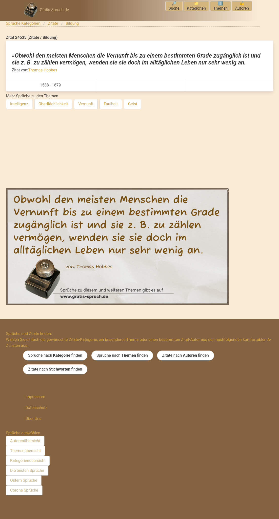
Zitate (53, 23)
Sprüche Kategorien (23, 23)
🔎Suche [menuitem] (174, 6)
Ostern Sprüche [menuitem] (23, 480)
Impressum (35, 396)
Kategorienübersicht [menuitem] (27, 460)
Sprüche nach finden (55, 355)
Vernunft (85, 104)
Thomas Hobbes (42, 70)
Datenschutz (36, 407)
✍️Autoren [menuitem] (242, 6)
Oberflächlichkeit (53, 104)
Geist (132, 104)
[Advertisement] (139, 149)
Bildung (72, 23)
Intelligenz (19, 104)
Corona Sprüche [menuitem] (24, 490)
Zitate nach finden (185, 355)
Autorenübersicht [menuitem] (25, 440)
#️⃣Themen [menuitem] (220, 6)
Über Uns (33, 418)
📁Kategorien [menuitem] (196, 6)
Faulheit (111, 104)
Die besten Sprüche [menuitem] (27, 470)
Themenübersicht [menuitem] (25, 450)
